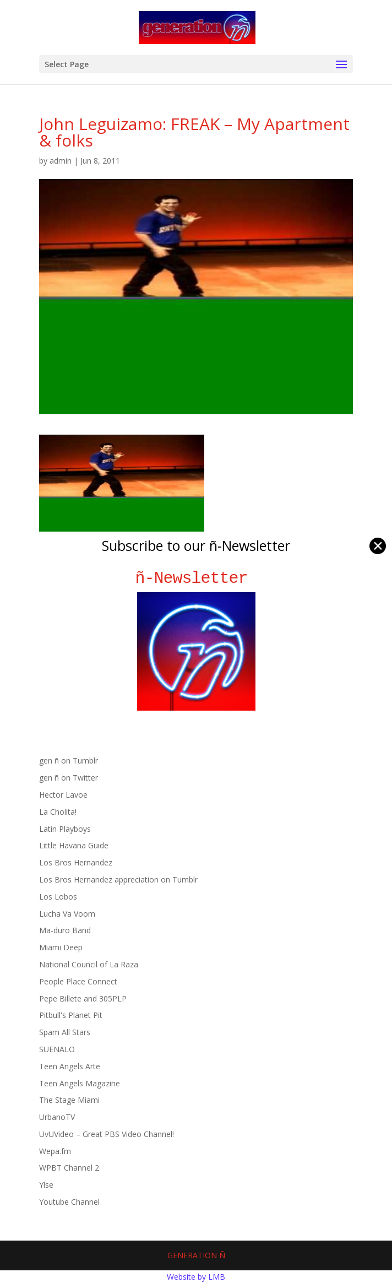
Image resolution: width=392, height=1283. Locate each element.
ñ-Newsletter (196, 578)
